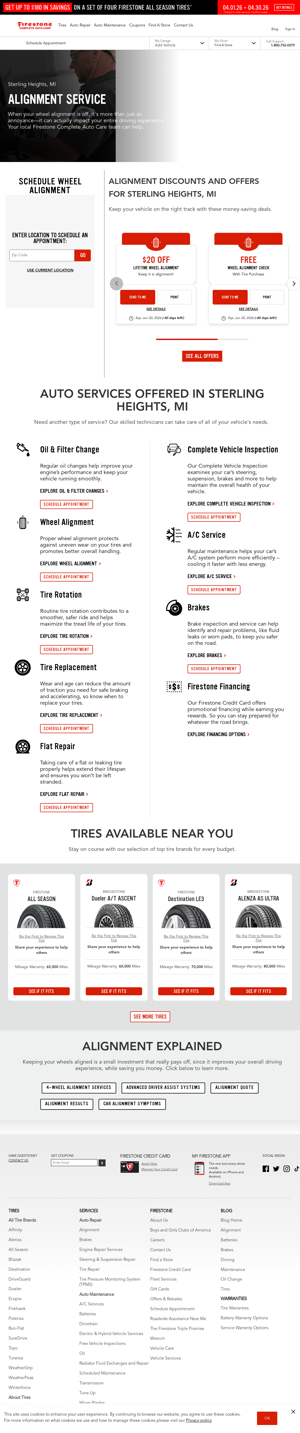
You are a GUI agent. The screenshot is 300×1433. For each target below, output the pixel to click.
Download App (219, 1077)
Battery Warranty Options (244, 1212)
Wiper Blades (92, 1296)
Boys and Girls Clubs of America (180, 1124)
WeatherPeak (21, 1271)
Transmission (91, 1277)
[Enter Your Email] (74, 1055)
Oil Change (231, 1173)
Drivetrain (88, 1217)
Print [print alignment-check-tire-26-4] (267, 190)
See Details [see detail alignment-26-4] (156, 202)
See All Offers (202, 249)
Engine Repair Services (101, 1143)
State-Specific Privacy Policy (258, 1391)
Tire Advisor (20, 1311)
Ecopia (15, 1192)
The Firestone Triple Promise (177, 1222)
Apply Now (149, 1057)
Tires (225, 1183)
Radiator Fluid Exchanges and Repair (114, 1257)
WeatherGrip (21, 1262)
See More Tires (150, 910)
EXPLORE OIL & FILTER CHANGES (72, 384)
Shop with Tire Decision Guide (37, 1301)
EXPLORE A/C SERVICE (210, 469)
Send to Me (137, 190)
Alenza (15, 1133)
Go (82, 148)
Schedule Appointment (172, 1203)
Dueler (15, 1183)
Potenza (16, 1212)
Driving (228, 1153)
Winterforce (20, 1281)
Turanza (16, 1252)
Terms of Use (38, 1391)
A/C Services (91, 1198)
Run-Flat (16, 1222)
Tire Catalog (20, 1320)
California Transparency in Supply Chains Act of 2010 (193, 1391)
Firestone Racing (24, 1340)
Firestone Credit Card (170, 1163)
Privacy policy (199, 1421)
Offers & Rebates (166, 1193)
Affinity (15, 1123)
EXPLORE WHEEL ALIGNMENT (68, 456)
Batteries (87, 1208)
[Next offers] (293, 177)
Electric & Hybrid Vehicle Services (111, 1227)
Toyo (13, 1242)
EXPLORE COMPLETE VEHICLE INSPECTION (229, 397)
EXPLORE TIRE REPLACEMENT (69, 608)
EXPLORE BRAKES (205, 548)
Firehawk (17, 1202)
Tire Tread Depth (25, 1360)
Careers (157, 1133)
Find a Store (161, 1153)
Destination (19, 1163)
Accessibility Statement (131, 1391)
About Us (159, 1114)
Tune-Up (87, 1287)
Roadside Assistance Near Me (178, 1212)
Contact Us (160, 1143)
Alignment (89, 1123)
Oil (82, 1247)
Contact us (18, 1054)
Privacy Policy (97, 1391)
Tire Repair (89, 1163)
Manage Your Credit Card (159, 1062)
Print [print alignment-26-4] (174, 190)
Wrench (157, 1232)
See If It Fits (41, 884)
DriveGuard (19, 1173)
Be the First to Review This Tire (41, 832)
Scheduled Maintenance (102, 1267)
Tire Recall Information (30, 1350)
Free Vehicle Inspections (102, 1237)
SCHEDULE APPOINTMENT (66, 398)
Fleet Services (163, 1173)
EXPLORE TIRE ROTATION (64, 529)
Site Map (15, 1391)
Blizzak (15, 1153)
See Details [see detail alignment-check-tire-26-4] (248, 202)
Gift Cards (159, 1183)
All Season (18, 1143)
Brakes (85, 1133)
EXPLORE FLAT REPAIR (62, 687)
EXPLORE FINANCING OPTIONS (217, 627)
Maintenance (233, 1163)
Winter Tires (20, 1370)
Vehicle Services (165, 1252)
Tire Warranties (23, 1330)
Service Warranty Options (244, 1221)
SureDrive (18, 1232)
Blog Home (231, 1114)
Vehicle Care (162, 1242)
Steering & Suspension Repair (107, 1153)
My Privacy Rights (67, 1391)
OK (267, 1418)
